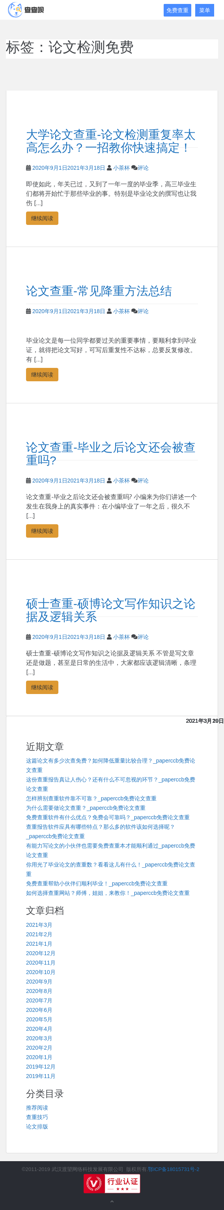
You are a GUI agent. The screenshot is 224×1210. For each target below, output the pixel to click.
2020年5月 (39, 1019)
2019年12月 (41, 1066)
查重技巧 (37, 1117)
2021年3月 (39, 925)
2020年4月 (39, 1029)
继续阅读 (42, 218)
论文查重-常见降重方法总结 (99, 290)
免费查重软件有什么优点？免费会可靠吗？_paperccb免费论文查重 (108, 817)
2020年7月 (39, 1000)
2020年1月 (39, 1057)
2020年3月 (39, 1038)
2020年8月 (39, 991)
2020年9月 (39, 981)
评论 (143, 168)
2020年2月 (39, 1048)
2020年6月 (39, 1010)
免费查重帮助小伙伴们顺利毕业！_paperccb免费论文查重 (97, 883)
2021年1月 (39, 944)
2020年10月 (41, 972)
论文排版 (37, 1126)
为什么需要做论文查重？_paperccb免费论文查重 (86, 808)
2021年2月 (39, 934)
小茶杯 (121, 168)
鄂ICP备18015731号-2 (173, 1169)
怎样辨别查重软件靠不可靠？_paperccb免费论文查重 (91, 798)
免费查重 (177, 10)
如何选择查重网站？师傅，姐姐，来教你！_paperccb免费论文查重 (108, 893)
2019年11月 (41, 1076)
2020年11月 (41, 962)
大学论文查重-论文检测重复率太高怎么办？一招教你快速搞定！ (111, 141)
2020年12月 (41, 953)
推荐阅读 (37, 1107)
